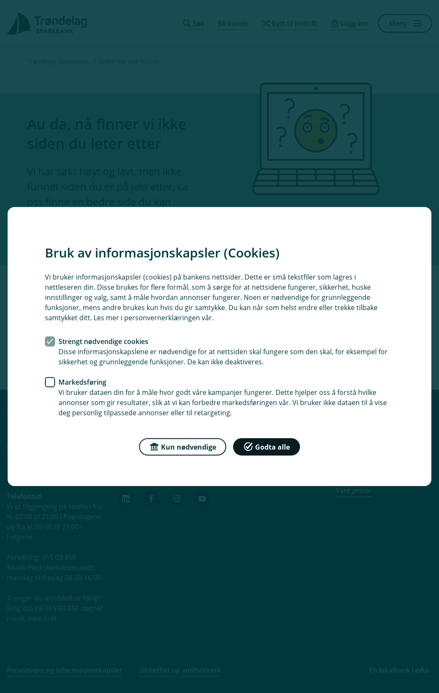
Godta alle (266, 446)
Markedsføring (82, 382)
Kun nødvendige (182, 446)
